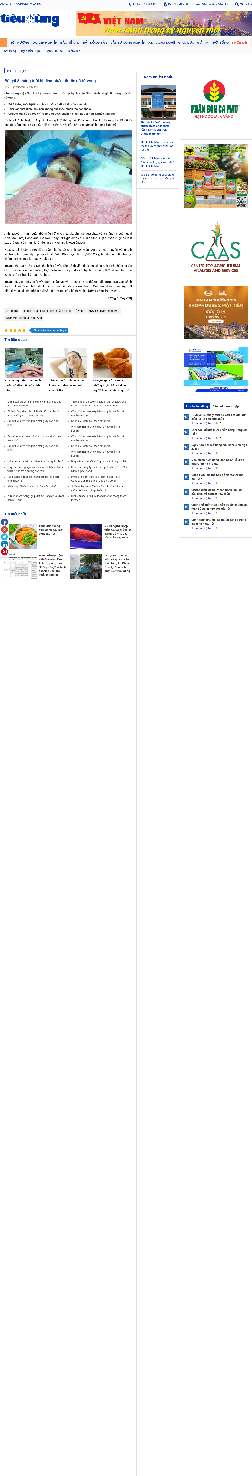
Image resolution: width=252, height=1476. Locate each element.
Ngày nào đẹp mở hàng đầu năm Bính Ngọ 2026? (219, 446)
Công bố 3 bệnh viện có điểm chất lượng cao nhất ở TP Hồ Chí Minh (157, 162)
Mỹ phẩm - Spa (198, 756)
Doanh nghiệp (75, 743)
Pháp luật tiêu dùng (139, 748)
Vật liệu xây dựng (107, 765)
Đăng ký (223, 4)
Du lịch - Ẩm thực (168, 761)
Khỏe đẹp (195, 743)
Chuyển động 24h (14, 748)
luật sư (103, 238)
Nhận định (102, 752)
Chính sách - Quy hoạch (111, 748)
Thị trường (11, 743)
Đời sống (164, 743)
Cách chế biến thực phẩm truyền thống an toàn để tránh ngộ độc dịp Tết (219, 506)
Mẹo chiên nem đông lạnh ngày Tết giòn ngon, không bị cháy (217, 461)
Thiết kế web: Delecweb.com (234, 814)
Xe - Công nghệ (45, 773)
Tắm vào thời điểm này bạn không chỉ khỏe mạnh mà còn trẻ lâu (50, 109)
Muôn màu (164, 756)
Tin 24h (162, 748)
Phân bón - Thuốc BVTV (234, 752)
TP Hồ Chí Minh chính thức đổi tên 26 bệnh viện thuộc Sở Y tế (157, 146)
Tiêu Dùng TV (44, 743)
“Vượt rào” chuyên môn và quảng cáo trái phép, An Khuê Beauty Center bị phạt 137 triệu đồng (117, 563)
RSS (249, 802)
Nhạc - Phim (11, 791)
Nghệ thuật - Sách (14, 782)
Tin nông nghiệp (229, 748)
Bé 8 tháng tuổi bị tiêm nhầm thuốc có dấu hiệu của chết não (48, 104)
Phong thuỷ (103, 761)
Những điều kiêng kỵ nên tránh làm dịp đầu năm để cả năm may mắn (216, 491)
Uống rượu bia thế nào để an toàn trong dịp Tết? (35, 461)
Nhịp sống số (42, 782)
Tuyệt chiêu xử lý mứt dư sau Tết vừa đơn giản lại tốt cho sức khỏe (218, 416)
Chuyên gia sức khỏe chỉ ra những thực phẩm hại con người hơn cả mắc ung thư (61, 113)
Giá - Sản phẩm (13, 756)
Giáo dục (9, 778)
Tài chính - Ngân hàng (17, 752)
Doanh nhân (73, 748)
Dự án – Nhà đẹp (106, 756)
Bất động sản (105, 743)
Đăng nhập (208, 4)
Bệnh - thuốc (196, 752)
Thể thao (163, 765)
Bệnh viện (54, 242)
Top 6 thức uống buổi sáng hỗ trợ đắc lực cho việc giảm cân (158, 178)
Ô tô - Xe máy (43, 778)
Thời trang (195, 761)
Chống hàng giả (137, 756)
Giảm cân (194, 748)
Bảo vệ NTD (135, 743)
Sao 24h (9, 787)
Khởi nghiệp (73, 752)
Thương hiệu (73, 756)
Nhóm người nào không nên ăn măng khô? (31, 486)
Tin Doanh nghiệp (76, 761)
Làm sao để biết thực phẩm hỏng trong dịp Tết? (219, 431)
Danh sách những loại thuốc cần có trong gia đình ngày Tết (218, 521)
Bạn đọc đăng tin (178, 4)
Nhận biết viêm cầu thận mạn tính (90, 421)
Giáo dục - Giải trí (15, 773)
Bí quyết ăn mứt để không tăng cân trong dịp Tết (98, 461)
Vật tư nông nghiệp (232, 743)
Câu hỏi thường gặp (225, 406)
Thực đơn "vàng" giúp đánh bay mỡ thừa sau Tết (50, 529)
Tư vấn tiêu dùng (197, 406)
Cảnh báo (133, 761)
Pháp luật (163, 752)
